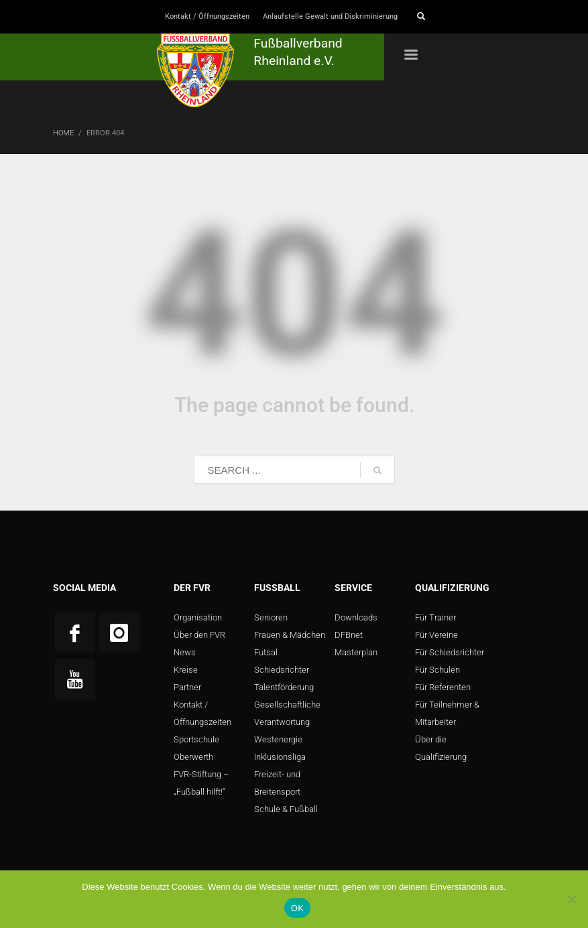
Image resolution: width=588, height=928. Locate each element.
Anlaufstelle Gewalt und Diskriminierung (330, 16)
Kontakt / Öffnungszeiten (207, 16)
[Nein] (571, 899)
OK (297, 908)
